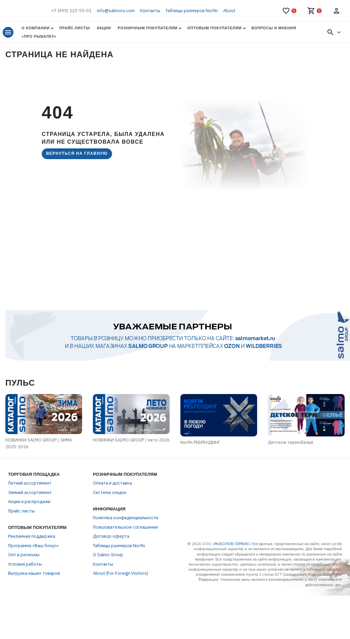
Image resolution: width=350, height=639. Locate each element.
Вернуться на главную (77, 153)
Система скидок (110, 497)
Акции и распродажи (29, 507)
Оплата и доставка (112, 488)
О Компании (35, 28)
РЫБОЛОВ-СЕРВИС (231, 549)
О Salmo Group (108, 560)
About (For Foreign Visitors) (120, 578)
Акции (104, 28)
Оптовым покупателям (214, 28)
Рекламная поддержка (31, 541)
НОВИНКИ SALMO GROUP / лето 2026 (128, 449)
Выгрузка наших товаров (34, 578)
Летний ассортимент (29, 488)
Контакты (150, 10)
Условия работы (25, 569)
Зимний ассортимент (30, 497)
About (229, 10)
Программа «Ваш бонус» (33, 551)
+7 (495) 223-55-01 (71, 10)
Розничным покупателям (148, 28)
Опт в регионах (24, 560)
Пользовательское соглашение (125, 532)
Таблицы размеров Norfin (192, 10)
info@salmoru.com (116, 10)
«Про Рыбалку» (39, 36)
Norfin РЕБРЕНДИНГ (214, 452)
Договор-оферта (111, 541)
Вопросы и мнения (273, 28)
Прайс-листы (74, 28)
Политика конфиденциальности (125, 523)
